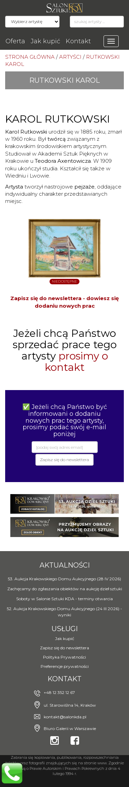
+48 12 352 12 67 (59, 692)
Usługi (65, 629)
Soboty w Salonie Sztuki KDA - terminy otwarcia (64, 598)
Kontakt (78, 41)
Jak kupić (45, 41)
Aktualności (65, 565)
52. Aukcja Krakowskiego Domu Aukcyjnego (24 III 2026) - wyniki (64, 611)
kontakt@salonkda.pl (65, 716)
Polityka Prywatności (64, 657)
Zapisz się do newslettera (64, 647)
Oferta (15, 41)
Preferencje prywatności (65, 666)
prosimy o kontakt (76, 362)
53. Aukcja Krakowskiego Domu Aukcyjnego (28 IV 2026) (64, 578)
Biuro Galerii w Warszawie (70, 728)
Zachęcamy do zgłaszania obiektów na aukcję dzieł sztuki (64, 588)
